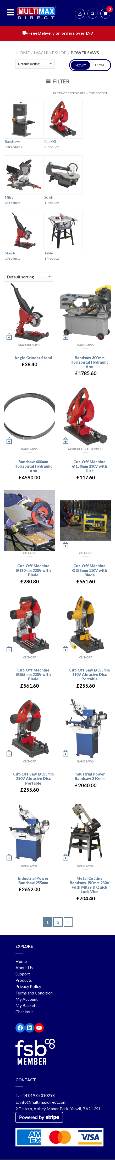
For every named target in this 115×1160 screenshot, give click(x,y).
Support (22, 974)
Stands (10, 253)
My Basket (25, 1005)
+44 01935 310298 (37, 1095)
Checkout (24, 1011)
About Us (24, 967)
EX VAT (100, 65)
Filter (58, 81)
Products (23, 980)
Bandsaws (12, 142)
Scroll (48, 198)
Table (48, 253)
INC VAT (80, 65)
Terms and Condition (34, 993)
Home (23, 52)
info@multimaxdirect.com (43, 1102)
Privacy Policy (28, 986)
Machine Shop (50, 52)
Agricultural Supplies (85, 449)
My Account (26, 999)
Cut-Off (50, 142)
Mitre (9, 198)
